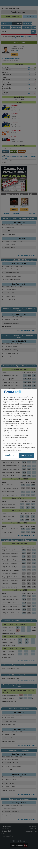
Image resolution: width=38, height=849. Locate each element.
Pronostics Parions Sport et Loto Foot (13, 3)
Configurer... (10, 455)
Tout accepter (26, 455)
